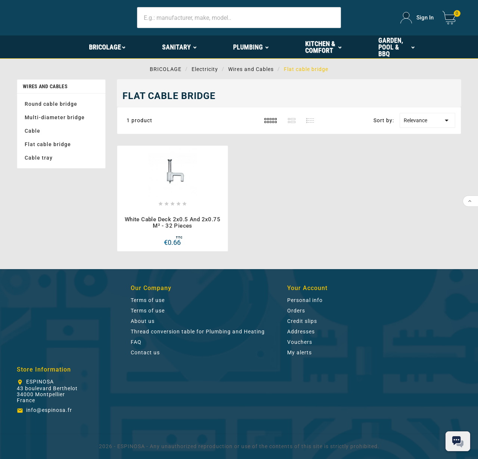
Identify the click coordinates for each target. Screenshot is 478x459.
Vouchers (299, 342)
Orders (296, 311)
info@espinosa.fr (49, 410)
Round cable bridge (51, 104)
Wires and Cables (45, 86)
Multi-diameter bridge (55, 117)
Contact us (145, 352)
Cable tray (39, 158)
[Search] (239, 17)
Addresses (301, 332)
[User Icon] (417, 18)
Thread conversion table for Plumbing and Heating (198, 332)
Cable (32, 131)
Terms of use (148, 300)
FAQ (136, 342)
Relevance (427, 120)
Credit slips (302, 321)
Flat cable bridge (48, 144)
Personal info (305, 300)
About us (143, 321)
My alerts (299, 352)
